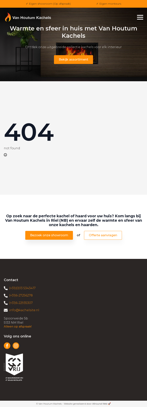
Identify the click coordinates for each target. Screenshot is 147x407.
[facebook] (7, 345)
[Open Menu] (140, 17)
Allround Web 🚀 (101, 403)
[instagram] (16, 345)
